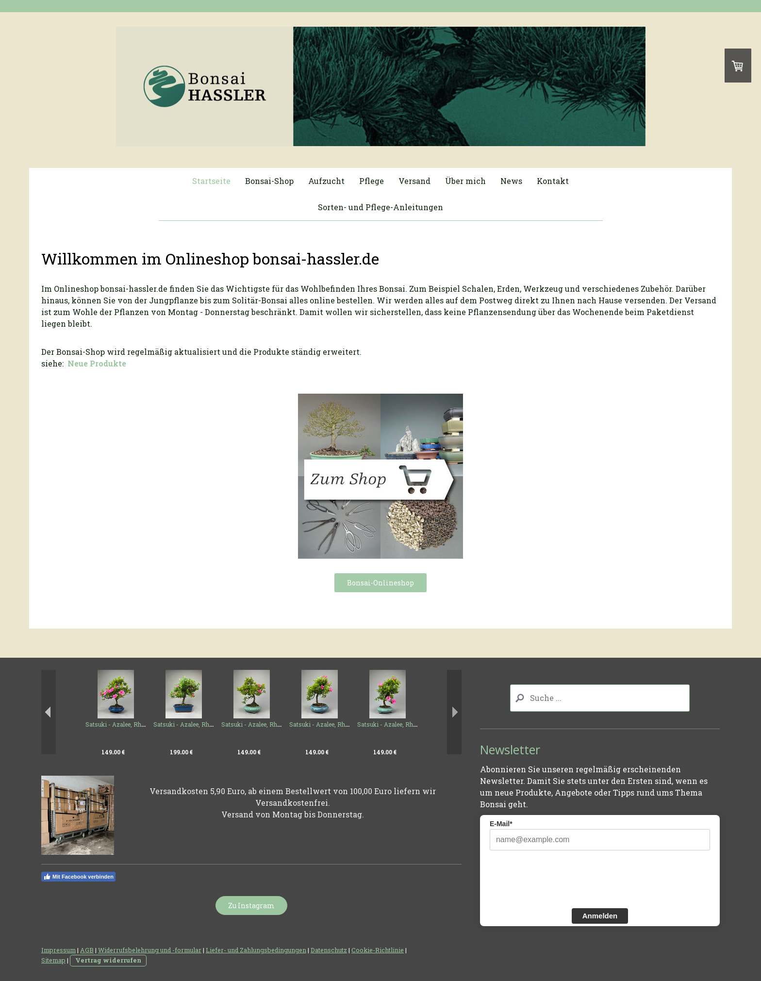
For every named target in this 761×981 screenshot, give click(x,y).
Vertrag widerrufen (108, 960)
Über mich (465, 181)
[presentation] (563, 878)
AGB (87, 950)
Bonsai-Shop (269, 181)
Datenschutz (329, 950)
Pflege (371, 181)
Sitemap (53, 960)
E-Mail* (501, 824)
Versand (414, 181)
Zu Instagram (251, 905)
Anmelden (600, 916)
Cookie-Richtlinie (377, 950)
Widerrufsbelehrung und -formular (149, 950)
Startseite (211, 181)
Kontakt (553, 181)
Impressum (58, 950)
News (511, 181)
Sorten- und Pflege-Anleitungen (380, 207)
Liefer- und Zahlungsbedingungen (256, 950)
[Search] (600, 698)
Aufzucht (326, 181)
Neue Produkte (96, 363)
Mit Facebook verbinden (78, 877)
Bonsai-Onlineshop (380, 582)
